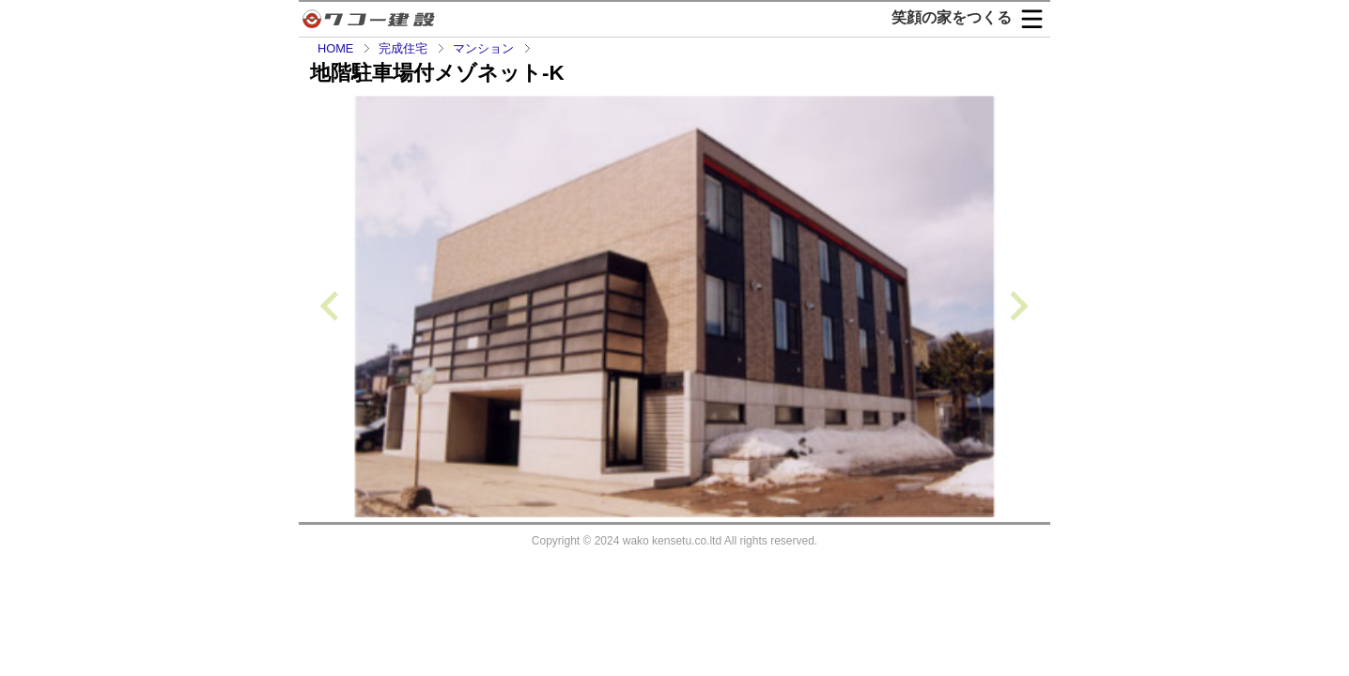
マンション (483, 48)
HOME (335, 48)
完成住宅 (403, 48)
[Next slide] (1016, 306)
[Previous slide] (331, 306)
